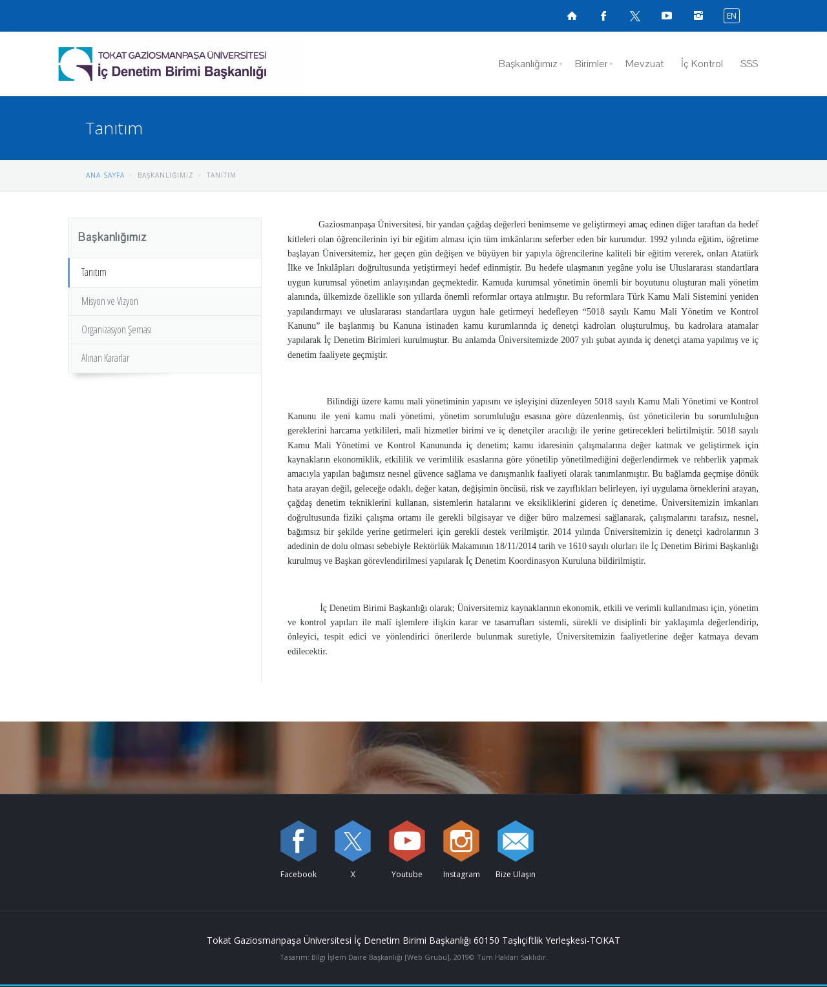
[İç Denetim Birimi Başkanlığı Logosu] (177, 64)
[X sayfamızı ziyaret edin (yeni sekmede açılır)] (635, 15)
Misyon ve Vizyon (109, 301)
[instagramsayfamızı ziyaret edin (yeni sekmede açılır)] (698, 15)
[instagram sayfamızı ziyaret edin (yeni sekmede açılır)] (461, 841)
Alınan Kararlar (105, 358)
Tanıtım (94, 272)
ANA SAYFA (105, 175)
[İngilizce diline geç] (729, 15)
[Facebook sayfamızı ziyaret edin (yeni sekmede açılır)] (603, 15)
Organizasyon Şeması (116, 329)
